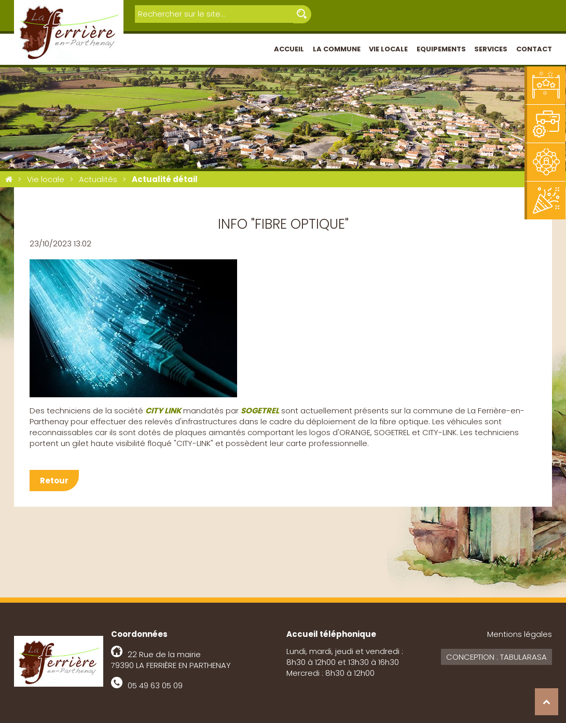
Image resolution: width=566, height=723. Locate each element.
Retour (54, 480)
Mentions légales (519, 634)
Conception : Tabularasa (496, 656)
